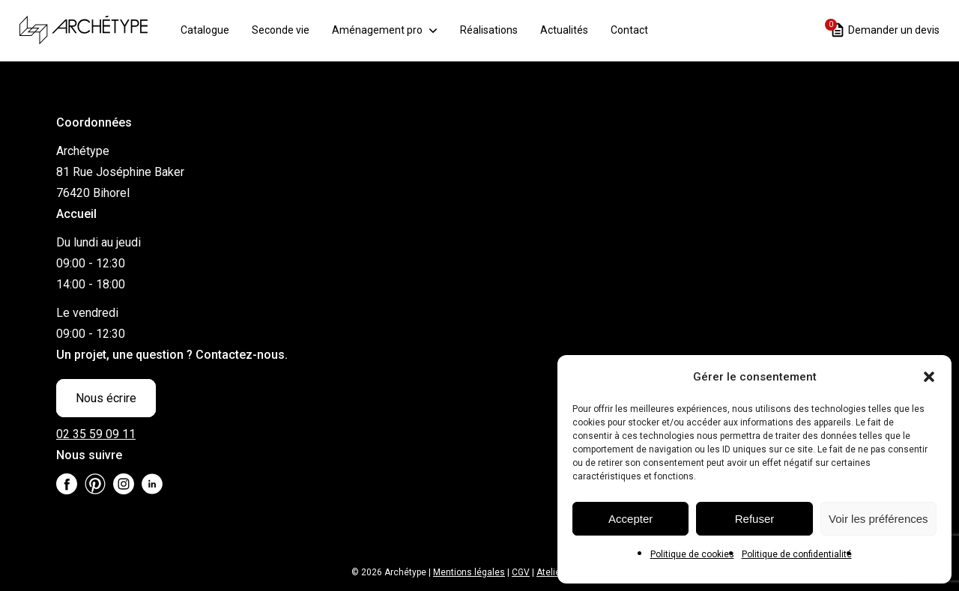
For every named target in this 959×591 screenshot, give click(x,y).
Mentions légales (469, 572)
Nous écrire (106, 398)
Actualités (573, 29)
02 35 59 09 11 (96, 434)
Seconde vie (289, 29)
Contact (638, 29)
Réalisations (498, 29)
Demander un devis (885, 28)
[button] (929, 376)
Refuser (755, 518)
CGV (521, 572)
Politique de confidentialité (797, 554)
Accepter (630, 518)
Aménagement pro (386, 29)
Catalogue (214, 29)
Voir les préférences (878, 518)
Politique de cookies (692, 554)
